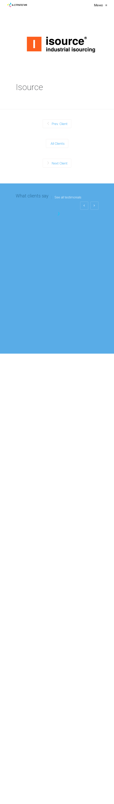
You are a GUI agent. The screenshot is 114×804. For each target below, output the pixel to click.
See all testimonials (68, 197)
